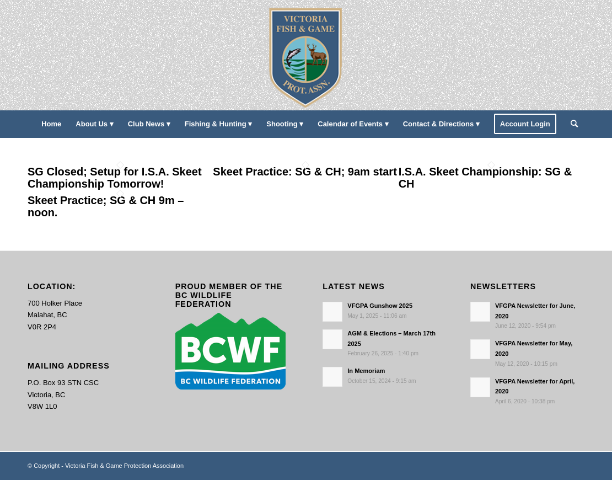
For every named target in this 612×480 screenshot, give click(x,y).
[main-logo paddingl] (306, 55)
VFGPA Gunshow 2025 (379, 305)
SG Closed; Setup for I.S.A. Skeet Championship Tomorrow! (115, 178)
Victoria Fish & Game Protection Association (124, 465)
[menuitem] (51, 124)
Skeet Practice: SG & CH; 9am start (304, 172)
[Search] (570, 124)
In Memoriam (366, 370)
